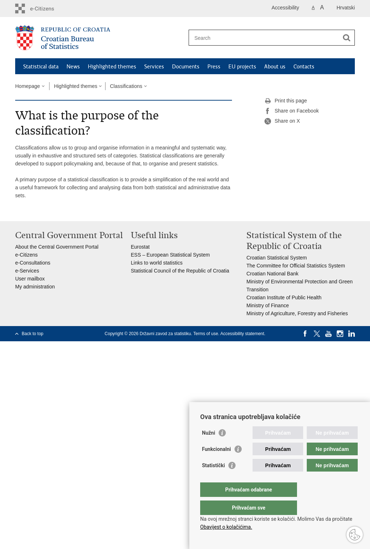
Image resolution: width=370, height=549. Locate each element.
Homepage (27, 86)
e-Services (27, 271)
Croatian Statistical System (276, 258)
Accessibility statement (242, 333)
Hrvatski (345, 7)
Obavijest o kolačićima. (226, 527)
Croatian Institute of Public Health (284, 297)
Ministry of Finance (267, 305)
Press (213, 66)
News (73, 66)
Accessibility (285, 7)
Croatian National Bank (272, 273)
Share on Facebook (291, 111)
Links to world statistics (156, 263)
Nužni (208, 447)
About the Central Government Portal (56, 247)
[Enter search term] (264, 38)
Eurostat (140, 247)
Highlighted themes (112, 66)
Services (154, 66)
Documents (185, 66)
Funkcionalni (216, 463)
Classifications (126, 86)
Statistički (213, 480)
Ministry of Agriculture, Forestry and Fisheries (297, 313)
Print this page (285, 101)
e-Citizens (26, 255)
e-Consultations (32, 263)
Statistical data (41, 66)
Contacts (303, 66)
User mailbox (30, 279)
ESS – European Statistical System (170, 255)
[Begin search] (346, 37)
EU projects (242, 66)
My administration (35, 287)
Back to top (32, 333)
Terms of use (205, 333)
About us (274, 66)
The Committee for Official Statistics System (295, 266)
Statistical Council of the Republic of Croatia (180, 271)
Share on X (282, 121)
